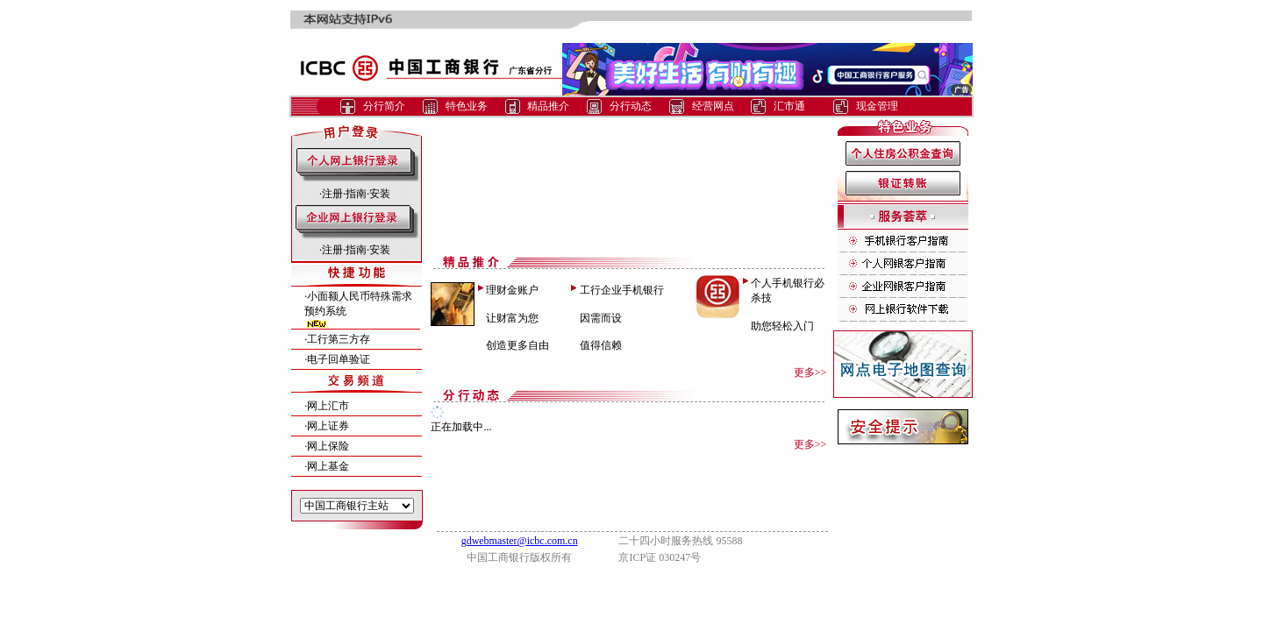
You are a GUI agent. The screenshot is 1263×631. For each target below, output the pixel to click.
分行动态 (631, 106)
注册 (332, 194)
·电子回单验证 (337, 359)
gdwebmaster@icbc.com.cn (519, 541)
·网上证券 (326, 426)
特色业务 (467, 106)
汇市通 (789, 106)
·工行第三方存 (337, 339)
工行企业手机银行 (622, 290)
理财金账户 (512, 290)
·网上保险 (326, 446)
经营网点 (713, 106)
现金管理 (877, 106)
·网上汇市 (326, 406)
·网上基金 (326, 466)
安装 (379, 194)
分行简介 (384, 106)
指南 (356, 194)
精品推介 (548, 106)
